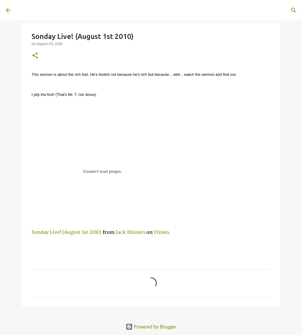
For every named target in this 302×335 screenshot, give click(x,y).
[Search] (99, 10)
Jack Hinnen (130, 232)
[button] (35, 56)
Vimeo (161, 232)
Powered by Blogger (151, 326)
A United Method (54, 10)
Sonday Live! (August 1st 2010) (66, 232)
